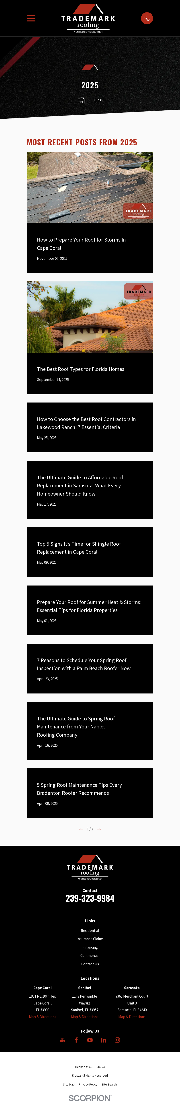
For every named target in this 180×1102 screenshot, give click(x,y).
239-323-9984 (90, 898)
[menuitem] (69, 1085)
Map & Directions (42, 1016)
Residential (90, 930)
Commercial (90, 955)
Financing (90, 947)
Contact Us (90, 964)
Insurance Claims (90, 938)
